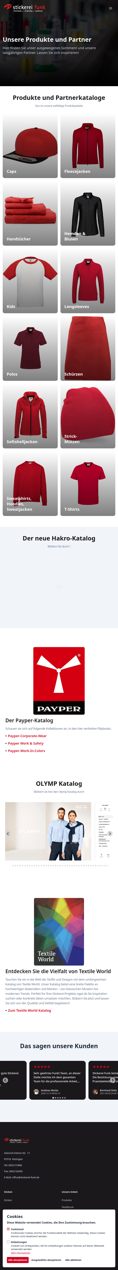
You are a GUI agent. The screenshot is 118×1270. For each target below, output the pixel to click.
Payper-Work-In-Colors (26, 750)
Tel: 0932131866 (13, 1165)
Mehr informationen (20, 1253)
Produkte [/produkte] (67, 1200)
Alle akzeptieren (17, 1260)
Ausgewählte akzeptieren (46, 1260)
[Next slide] (110, 833)
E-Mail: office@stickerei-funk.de (21, 1177)
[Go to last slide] (8, 833)
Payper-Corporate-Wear (27, 736)
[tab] (11, 866)
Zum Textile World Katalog (29, 1010)
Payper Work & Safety (26, 743)
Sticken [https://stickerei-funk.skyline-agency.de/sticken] (8, 1200)
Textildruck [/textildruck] (68, 1207)
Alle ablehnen (73, 1260)
